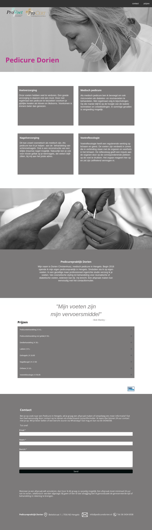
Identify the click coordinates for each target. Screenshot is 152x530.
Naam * (22, 440)
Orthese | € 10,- (26, 368)
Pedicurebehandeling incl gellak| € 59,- (35, 336)
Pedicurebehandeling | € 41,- (31, 330)
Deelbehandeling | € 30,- (29, 343)
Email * (22, 430)
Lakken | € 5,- (25, 349)
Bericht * (23, 449)
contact (135, 3)
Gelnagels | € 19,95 (27, 355)
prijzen (147, 3)
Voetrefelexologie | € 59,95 (30, 375)
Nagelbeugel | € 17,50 (28, 362)
